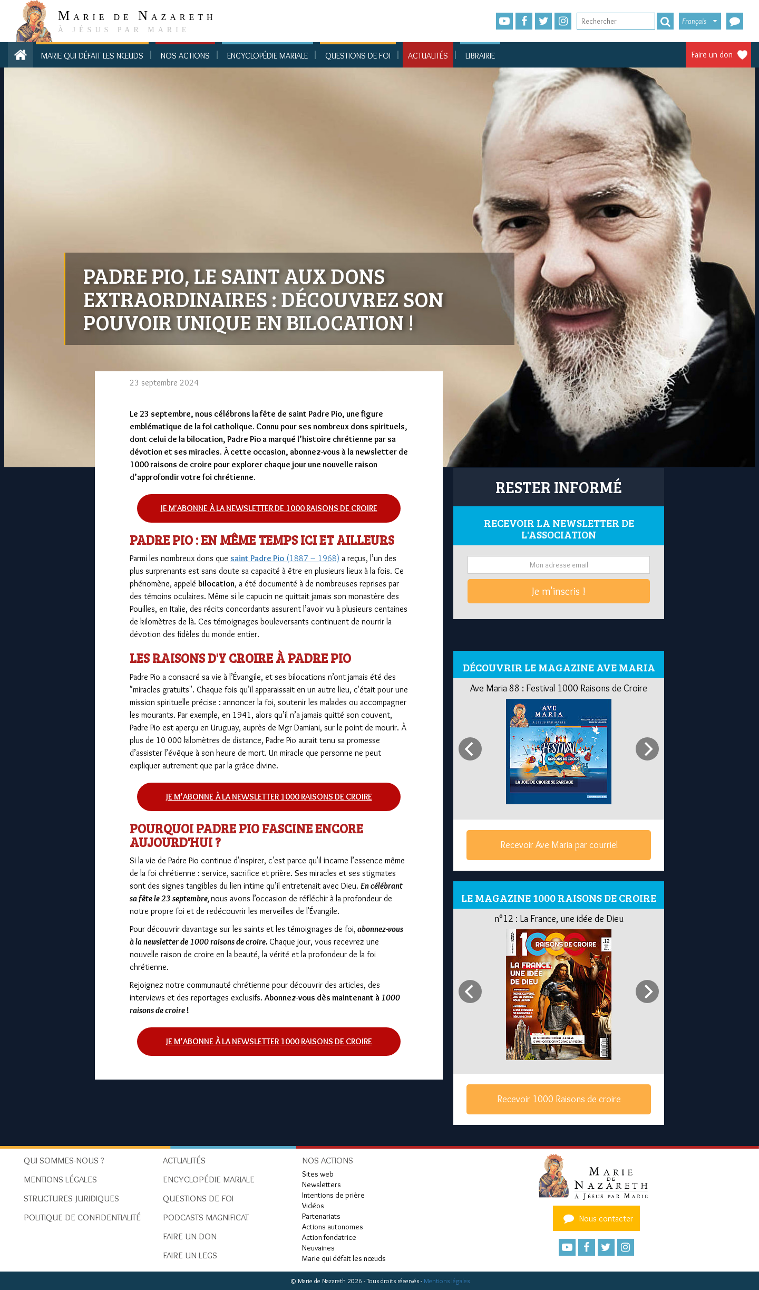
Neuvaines (318, 1248)
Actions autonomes (332, 1226)
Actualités (428, 56)
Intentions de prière (333, 1195)
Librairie (480, 56)
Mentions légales (447, 1281)
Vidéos (313, 1205)
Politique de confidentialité (82, 1217)
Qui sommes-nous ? (64, 1160)
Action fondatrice (329, 1237)
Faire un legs (190, 1255)
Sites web (318, 1174)
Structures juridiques (71, 1198)
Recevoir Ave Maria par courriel (559, 845)
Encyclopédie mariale (267, 56)
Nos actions (185, 56)
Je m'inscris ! (559, 591)
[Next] (647, 748)
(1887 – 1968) (284, 558)
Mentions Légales (60, 1179)
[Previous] (470, 748)
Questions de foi (358, 56)
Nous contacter (596, 1218)
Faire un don (712, 55)
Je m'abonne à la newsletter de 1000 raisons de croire (269, 508)
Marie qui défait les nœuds (92, 56)
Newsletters (321, 1184)
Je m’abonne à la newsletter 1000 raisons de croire (269, 797)
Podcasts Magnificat (206, 1217)
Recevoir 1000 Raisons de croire (559, 1099)
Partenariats (321, 1216)
